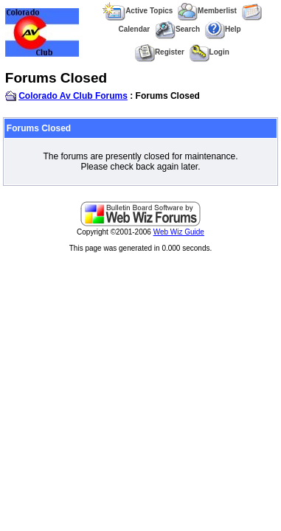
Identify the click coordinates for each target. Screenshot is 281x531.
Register (159, 52)
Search (177, 29)
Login (209, 52)
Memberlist (207, 11)
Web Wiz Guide (178, 232)
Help (223, 29)
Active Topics (138, 11)
